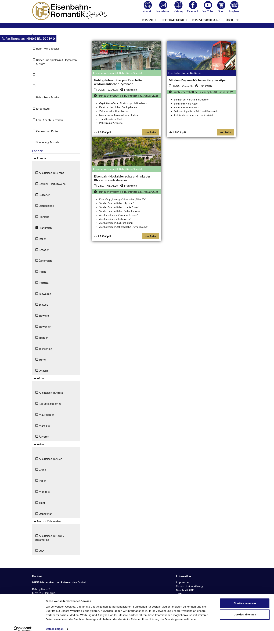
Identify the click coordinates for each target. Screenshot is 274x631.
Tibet (42, 502)
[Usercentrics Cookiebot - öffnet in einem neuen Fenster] (22, 624)
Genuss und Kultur (47, 131)
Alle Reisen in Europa (51, 172)
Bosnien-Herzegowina (52, 183)
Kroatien (44, 249)
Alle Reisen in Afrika (51, 392)
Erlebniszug (43, 108)
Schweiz (43, 304)
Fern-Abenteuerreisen (49, 119)
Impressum (182, 582)
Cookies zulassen (245, 598)
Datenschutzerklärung (189, 586)
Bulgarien (44, 194)
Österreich (45, 260)
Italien (42, 238)
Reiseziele (149, 20)
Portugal (44, 282)
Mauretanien (47, 414)
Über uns (232, 20)
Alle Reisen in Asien (50, 458)
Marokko (44, 425)
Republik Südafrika (50, 403)
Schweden (45, 293)
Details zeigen (54, 624)
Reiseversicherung (206, 20)
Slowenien (45, 326)
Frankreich (45, 227)
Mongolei (44, 491)
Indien (42, 480)
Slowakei (44, 315)
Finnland (44, 216)
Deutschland (46, 205)
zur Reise (151, 132)
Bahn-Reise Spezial (47, 48)
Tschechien (45, 348)
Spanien (43, 337)
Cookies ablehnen (245, 609)
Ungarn (43, 370)
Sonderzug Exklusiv (47, 142)
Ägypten (44, 436)
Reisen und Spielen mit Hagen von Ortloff (56, 61)
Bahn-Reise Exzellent (49, 97)
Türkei (42, 359)
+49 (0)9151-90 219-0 (40, 38)
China (42, 469)
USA (41, 550)
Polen (42, 271)
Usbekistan (45, 513)
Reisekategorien (174, 20)
